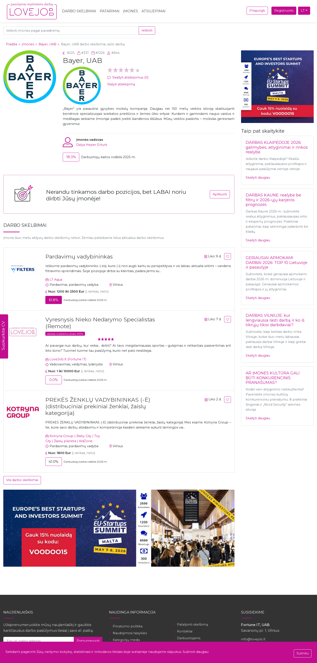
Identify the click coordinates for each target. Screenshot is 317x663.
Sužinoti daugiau (195, 652)
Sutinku (303, 653)
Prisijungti (257, 11)
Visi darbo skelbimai (22, 480)
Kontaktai (184, 631)
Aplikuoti (220, 194)
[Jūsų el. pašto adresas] (38, 641)
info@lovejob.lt (253, 639)
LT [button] (303, 11)
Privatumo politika (127, 626)
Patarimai (110, 11)
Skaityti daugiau (258, 177)
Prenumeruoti (88, 641)
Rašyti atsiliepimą (121, 84)
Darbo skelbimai (79, 11)
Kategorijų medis (126, 640)
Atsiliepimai (154, 11)
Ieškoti (147, 30)
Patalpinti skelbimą (192, 624)
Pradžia (11, 44)
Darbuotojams (188, 638)
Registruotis (283, 11)
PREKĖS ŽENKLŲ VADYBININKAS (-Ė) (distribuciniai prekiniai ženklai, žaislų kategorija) (97, 406)
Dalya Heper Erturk (91, 145)
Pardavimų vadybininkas (79, 256)
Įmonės (130, 11)
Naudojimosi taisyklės (130, 633)
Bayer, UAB (47, 44)
